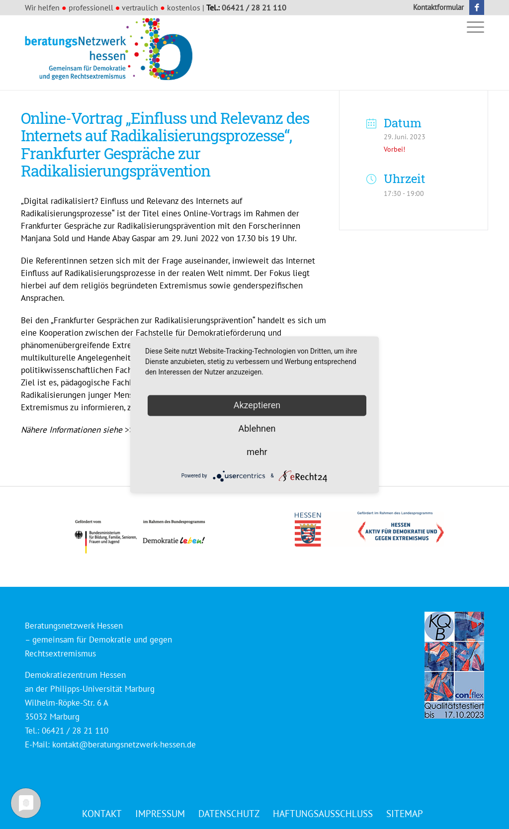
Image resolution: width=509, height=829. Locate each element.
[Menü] (472, 26)
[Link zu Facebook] (476, 7)
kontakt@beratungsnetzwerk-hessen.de (124, 744)
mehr (257, 452)
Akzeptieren (257, 405)
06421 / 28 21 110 (254, 7)
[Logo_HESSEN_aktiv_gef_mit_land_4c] (369, 529)
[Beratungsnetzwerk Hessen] (112, 52)
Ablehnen (256, 428)
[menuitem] (436, 7)
